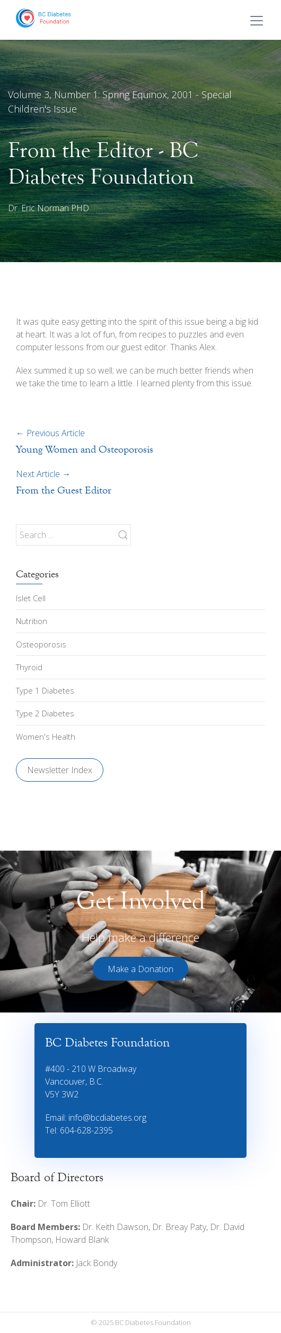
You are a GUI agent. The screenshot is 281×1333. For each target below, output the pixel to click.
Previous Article (50, 433)
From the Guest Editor (63, 490)
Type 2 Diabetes (45, 713)
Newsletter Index (59, 770)
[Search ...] (73, 535)
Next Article (43, 474)
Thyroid (29, 667)
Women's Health (45, 736)
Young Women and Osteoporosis (84, 449)
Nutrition (31, 621)
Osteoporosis (41, 644)
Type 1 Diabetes (45, 690)
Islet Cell (31, 598)
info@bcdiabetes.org (107, 1117)
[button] (140, 969)
